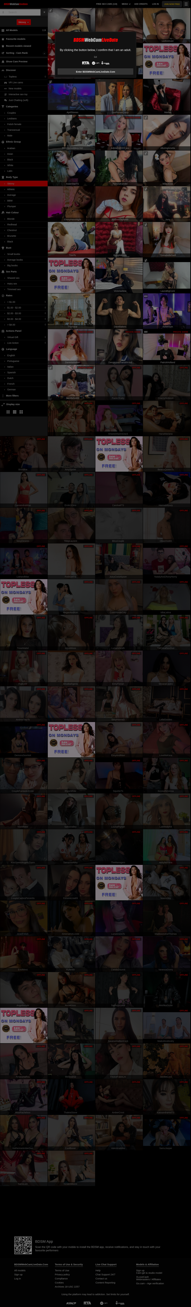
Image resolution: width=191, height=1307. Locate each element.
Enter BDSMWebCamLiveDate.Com (95, 71)
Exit (95, 57)
